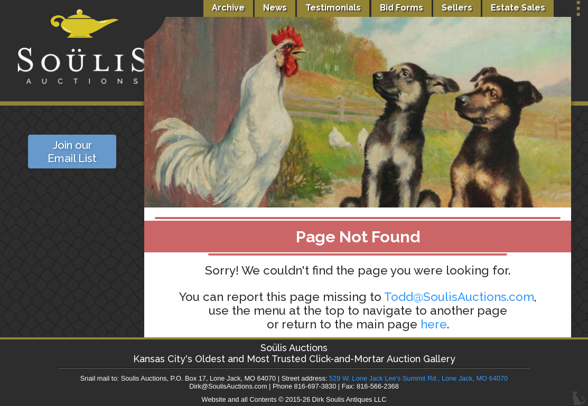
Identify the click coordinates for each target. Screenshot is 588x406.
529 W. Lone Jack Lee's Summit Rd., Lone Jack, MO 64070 (418, 378)
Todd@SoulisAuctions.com (459, 297)
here (434, 324)
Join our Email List (72, 151)
